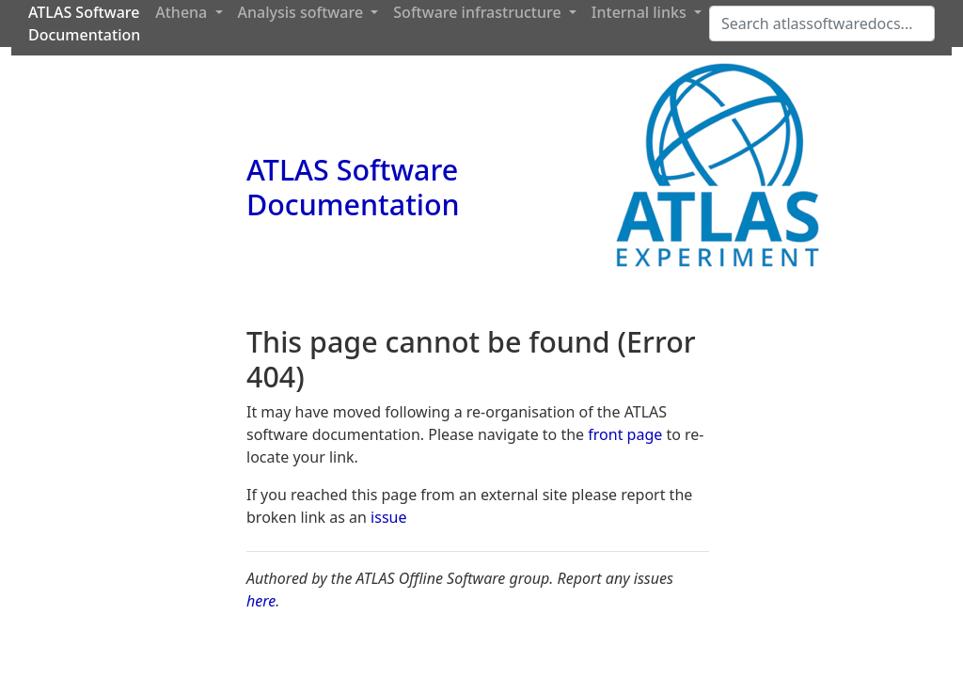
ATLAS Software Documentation (353, 187)
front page (625, 434)
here (261, 600)
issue (388, 517)
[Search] (822, 23)
